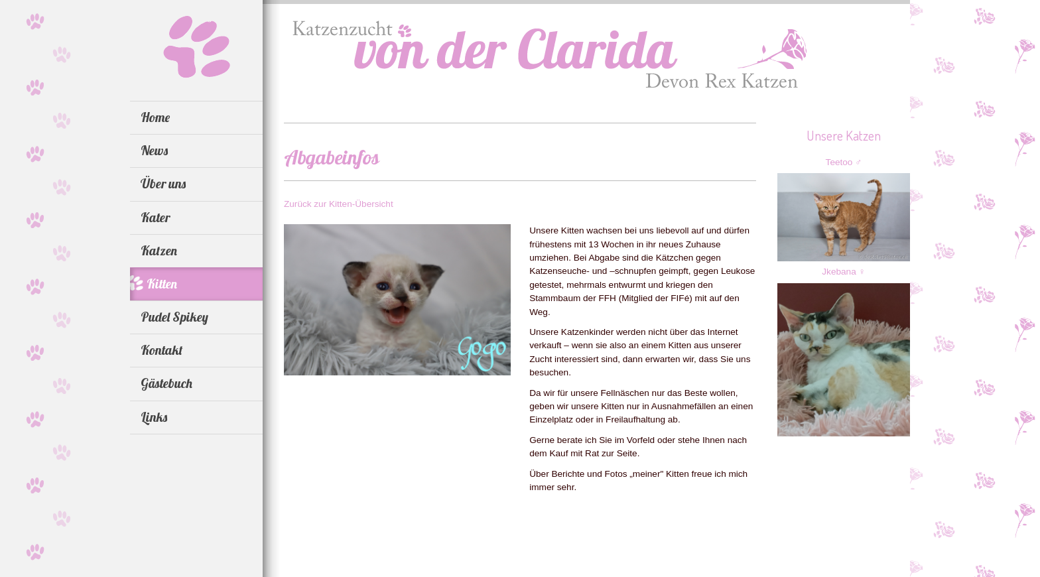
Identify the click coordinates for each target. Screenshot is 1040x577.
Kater (155, 217)
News (154, 151)
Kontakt (161, 350)
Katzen (159, 251)
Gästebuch (166, 383)
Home (155, 117)
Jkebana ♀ (843, 272)
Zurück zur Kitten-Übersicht (338, 204)
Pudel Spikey (174, 317)
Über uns (163, 184)
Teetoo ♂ (844, 162)
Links (154, 417)
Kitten (162, 284)
